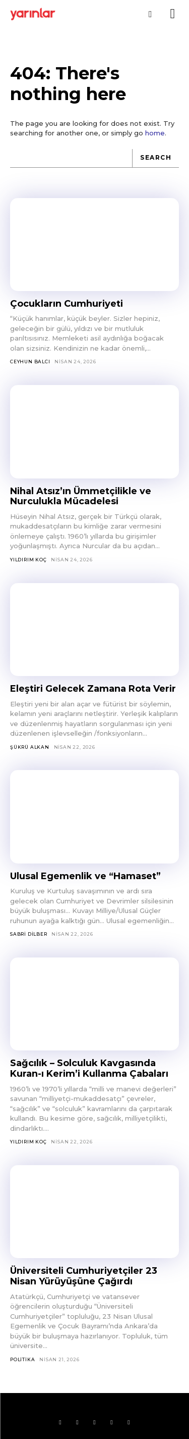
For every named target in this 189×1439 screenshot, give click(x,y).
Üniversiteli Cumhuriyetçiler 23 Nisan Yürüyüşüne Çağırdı (83, 1276)
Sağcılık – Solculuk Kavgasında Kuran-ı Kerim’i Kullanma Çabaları (89, 1068)
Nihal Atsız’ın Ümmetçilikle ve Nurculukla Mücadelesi (80, 496)
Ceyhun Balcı (30, 361)
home (155, 133)
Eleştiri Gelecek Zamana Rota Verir (93, 688)
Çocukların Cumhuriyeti (66, 303)
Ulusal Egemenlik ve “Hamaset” (85, 876)
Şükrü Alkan (29, 747)
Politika (22, 1359)
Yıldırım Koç (28, 559)
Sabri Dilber (28, 934)
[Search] (155, 158)
